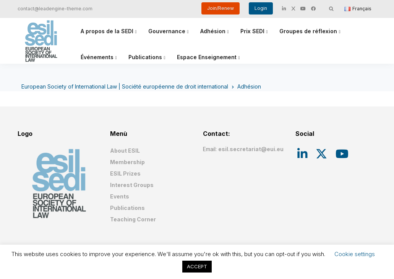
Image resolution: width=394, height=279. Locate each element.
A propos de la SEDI (107, 31)
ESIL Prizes (125, 173)
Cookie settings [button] (354, 254)
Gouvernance (166, 31)
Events (119, 196)
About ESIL (125, 150)
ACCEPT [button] (197, 266)
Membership (127, 162)
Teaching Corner (133, 219)
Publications (145, 57)
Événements (97, 57)
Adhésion (212, 31)
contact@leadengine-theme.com (55, 8)
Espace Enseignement (207, 57)
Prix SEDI (252, 31)
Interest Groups (132, 185)
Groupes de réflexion (308, 31)
